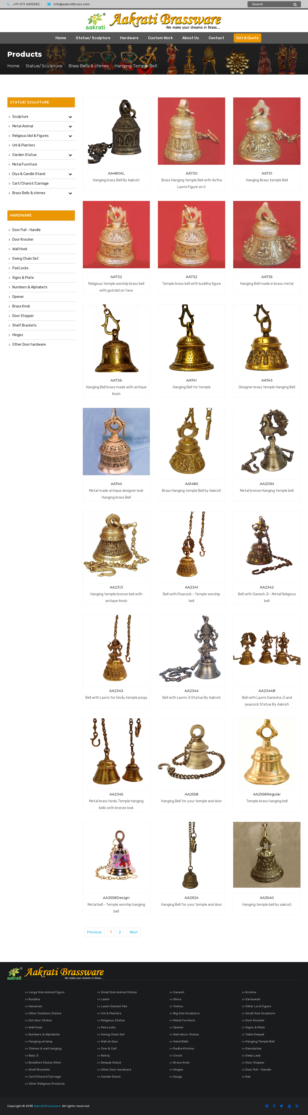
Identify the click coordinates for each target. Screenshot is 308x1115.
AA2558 (191, 794)
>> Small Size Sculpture (258, 1013)
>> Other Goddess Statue (43, 1013)
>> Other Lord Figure (256, 1006)
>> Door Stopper (253, 1062)
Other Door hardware (29, 344)
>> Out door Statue (38, 1020)
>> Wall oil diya (107, 1041)
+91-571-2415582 (23, 4)
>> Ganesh (176, 992)
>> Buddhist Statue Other (43, 1062)
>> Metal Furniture (182, 1020)
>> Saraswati (251, 999)
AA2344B (267, 690)
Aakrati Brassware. (47, 1106)
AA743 (267, 380)
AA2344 (191, 690)
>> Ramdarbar (252, 1048)
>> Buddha (32, 999)
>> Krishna (249, 992)
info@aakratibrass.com (68, 4)
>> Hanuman (33, 1006)
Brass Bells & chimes (88, 66)
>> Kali (246, 1076)
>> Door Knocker (253, 1020)
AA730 (192, 173)
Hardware (129, 38)
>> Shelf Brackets (37, 1069)
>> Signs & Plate (253, 1027)
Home (60, 38)
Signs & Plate (23, 278)
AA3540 (267, 897)
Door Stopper (23, 316)
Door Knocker (23, 239)
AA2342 (267, 587)
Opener (18, 297)
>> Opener (176, 1027)
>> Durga (175, 1076)
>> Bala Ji (31, 1055)
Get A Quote (247, 38)
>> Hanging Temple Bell (258, 1041)
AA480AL (116, 173)
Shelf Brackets (24, 325)
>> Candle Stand (108, 1076)
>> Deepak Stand (109, 1062)
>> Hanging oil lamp (38, 1041)
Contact (216, 38)
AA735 (267, 277)
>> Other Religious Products (45, 1083)
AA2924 (191, 897)
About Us (190, 38)
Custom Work (160, 38)
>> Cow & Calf (107, 1048)
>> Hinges (176, 1069)
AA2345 (116, 794)
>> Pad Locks (106, 1027)
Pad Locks (20, 268)
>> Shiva (175, 999)
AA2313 (116, 587)
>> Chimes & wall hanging (43, 1048)
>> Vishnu (176, 1006)
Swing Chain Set (25, 258)
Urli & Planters (23, 145)
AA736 (116, 380)
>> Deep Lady (251, 1055)
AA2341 (191, 587)
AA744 (116, 484)
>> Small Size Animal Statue (117, 992)
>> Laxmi (103, 999)
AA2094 (267, 484)
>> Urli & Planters (109, 1013)
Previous (94, 932)
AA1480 (191, 484)
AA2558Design (116, 897)
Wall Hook (19, 249)
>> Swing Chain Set (111, 1034)
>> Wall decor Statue (184, 1034)
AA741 (191, 380)
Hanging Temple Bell (135, 66)
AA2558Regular (267, 794)
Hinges (17, 335)
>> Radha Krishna (181, 1048)
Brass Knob (21, 306)
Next (134, 932)
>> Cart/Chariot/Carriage (43, 1076)
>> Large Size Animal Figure (45, 992)
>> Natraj (103, 1055)
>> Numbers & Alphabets (42, 1034)
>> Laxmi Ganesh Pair (112, 1006)
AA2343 (116, 690)
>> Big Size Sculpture (184, 1013)
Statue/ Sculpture (93, 38)
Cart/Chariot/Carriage (30, 183)
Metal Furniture (24, 164)
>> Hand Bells (179, 1041)
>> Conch (175, 1055)
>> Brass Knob (179, 1062)
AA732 (116, 277)
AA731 (267, 173)
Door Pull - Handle (26, 230)
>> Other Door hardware (114, 1069)
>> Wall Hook (33, 1027)
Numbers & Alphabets (29, 287)
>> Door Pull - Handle (256, 1069)
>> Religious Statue (111, 1020)
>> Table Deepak (253, 1034)
